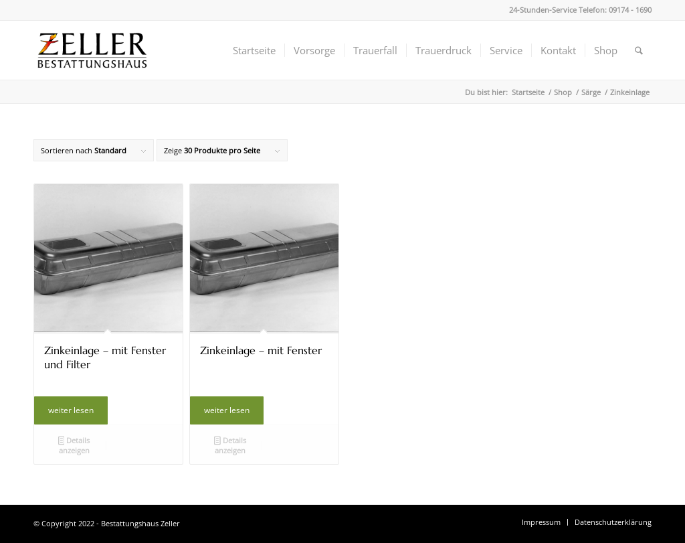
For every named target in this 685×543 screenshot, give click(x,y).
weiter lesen (71, 410)
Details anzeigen (74, 445)
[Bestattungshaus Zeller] (92, 50)
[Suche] (639, 50)
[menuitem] (254, 50)
